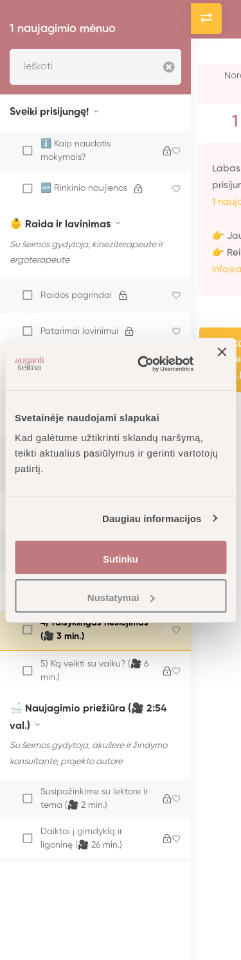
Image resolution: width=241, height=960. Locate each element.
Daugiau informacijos (152, 518)
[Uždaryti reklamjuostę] (221, 364)
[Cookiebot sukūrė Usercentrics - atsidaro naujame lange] (143, 364)
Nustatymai (121, 597)
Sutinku (120, 559)
